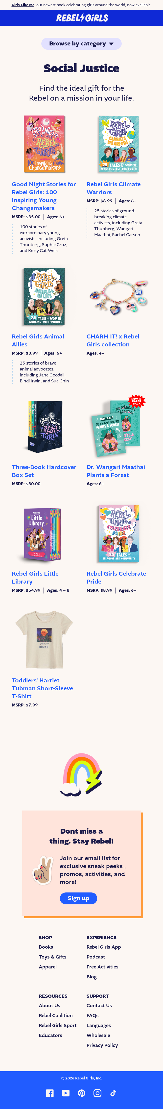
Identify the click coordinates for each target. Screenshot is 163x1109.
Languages (99, 1025)
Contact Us (99, 1005)
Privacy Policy (102, 1045)
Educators (50, 1035)
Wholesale (98, 1035)
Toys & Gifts (53, 957)
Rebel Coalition (56, 1015)
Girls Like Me (23, 4)
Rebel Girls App (104, 947)
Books (46, 947)
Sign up (78, 898)
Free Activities (102, 967)
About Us (49, 1005)
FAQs (93, 1015)
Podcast (96, 957)
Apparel (48, 967)
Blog (92, 977)
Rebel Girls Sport (58, 1025)
